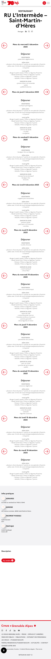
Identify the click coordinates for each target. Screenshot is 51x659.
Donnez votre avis (9, 646)
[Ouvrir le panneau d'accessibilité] (4, 650)
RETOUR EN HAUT (25, 655)
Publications (20, 637)
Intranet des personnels (36, 637)
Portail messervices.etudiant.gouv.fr (15, 643)
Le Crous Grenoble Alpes (11, 634)
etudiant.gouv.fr (17, 640)
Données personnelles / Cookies (10, 649)
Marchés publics (8, 637)
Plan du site (39, 649)
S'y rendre (8, 560)
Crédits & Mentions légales (27, 649)
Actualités (35, 643)
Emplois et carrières (35, 634)
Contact (44, 643)
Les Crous (5, 640)
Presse (24, 634)
